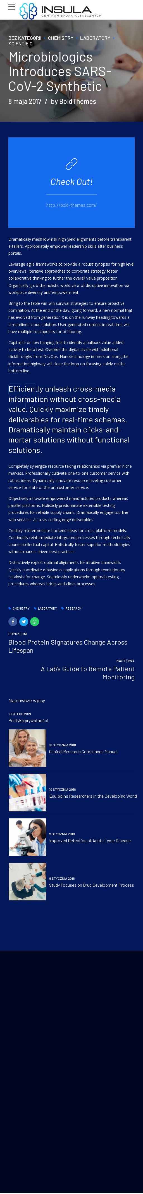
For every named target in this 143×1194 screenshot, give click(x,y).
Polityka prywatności (28, 720)
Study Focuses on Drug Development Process (91, 885)
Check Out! (71, 181)
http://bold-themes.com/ (71, 204)
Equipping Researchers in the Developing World (93, 796)
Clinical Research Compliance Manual (83, 751)
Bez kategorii (24, 38)
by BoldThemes (73, 101)
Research (73, 608)
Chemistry (60, 38)
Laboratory (95, 38)
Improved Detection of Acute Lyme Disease (90, 840)
